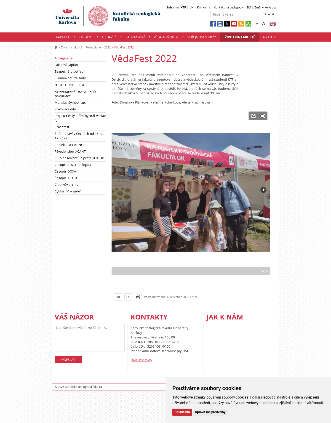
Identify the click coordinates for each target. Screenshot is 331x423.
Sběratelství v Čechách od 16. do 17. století (79, 135)
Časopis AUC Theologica (73, 164)
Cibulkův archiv (66, 184)
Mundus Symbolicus (70, 102)
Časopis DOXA (65, 171)
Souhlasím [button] (182, 412)
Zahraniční (135, 37)
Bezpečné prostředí (70, 71)
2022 (107, 47)
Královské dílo (65, 109)
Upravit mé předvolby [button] (210, 412)
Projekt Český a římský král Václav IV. (80, 118)
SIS (249, 7)
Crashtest (62, 127)
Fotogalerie (93, 47)
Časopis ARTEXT (67, 178)
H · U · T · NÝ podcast (71, 84)
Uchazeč (109, 37)
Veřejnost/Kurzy (201, 37)
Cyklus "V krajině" (68, 191)
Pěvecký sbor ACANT (70, 151)
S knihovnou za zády (70, 78)
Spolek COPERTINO (69, 145)
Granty (269, 37)
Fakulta (63, 37)
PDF (117, 297)
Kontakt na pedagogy (228, 7)
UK (191, 7)
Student (86, 37)
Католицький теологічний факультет (75, 93)
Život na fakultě (240, 37)
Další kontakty (141, 360)
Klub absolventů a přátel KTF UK (79, 158)
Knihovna (203, 7)
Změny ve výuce (265, 7)
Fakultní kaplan (66, 65)
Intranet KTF (176, 7)
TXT (128, 297)
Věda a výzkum (166, 37)
